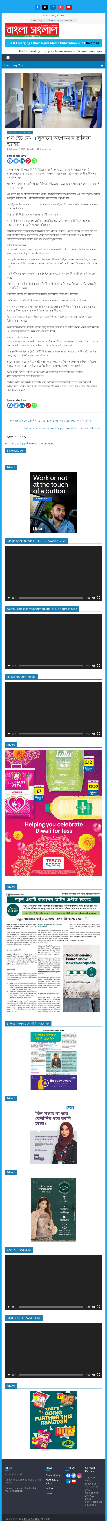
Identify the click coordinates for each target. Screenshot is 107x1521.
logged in (25, 444)
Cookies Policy (53, 1475)
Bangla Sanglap (32, 30)
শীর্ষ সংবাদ (12, 132)
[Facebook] (10, 161)
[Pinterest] (28, 161)
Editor (33, 149)
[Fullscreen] (98, 598)
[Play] (8, 598)
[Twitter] (16, 161)
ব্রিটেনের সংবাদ (25, 132)
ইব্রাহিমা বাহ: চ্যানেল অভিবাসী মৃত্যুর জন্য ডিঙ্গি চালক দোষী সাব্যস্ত (62, 428)
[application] (53, 573)
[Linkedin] (22, 161)
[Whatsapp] (34, 161)
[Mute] (93, 598)
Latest (49, 1493)
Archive (50, 1488)
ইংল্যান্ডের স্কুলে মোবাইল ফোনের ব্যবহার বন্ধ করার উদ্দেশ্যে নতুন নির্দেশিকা (49, 421)
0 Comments (44, 149)
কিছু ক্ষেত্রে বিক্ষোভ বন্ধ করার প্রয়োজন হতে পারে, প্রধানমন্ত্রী (55, 22)
